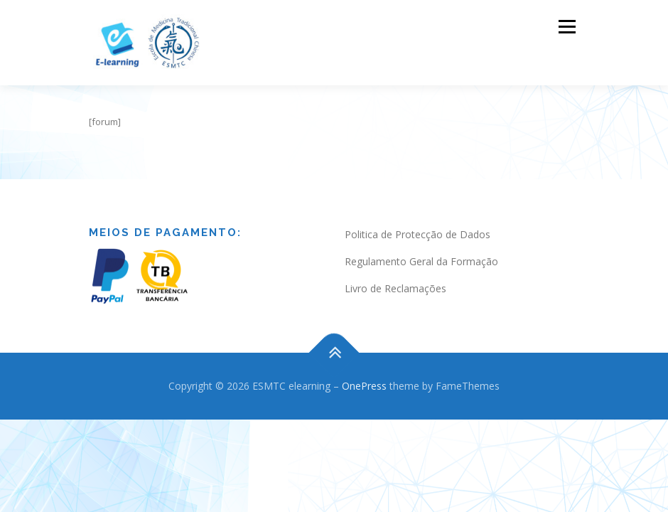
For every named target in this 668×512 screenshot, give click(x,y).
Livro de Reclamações (395, 274)
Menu (566, 26)
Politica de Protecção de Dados (417, 220)
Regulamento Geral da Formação (421, 247)
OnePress (364, 371)
